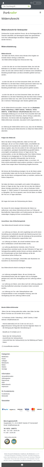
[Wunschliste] (31, 3)
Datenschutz (5, 380)
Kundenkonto (6, 394)
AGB (3, 382)
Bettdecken (5, 356)
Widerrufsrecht (6, 384)
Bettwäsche (5, 363)
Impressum (5, 386)
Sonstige (4, 369)
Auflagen (4, 361)
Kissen (4, 358)
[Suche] (29, 6)
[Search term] (14, 6)
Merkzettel (5, 396)
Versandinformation (7, 376)
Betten (4, 365)
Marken (4, 367)
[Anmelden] (3, 3)
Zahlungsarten (6, 378)
